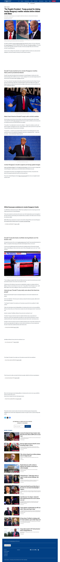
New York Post (16, 120)
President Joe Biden (32, 45)
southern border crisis (22, 242)
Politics (22, 1)
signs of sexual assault (23, 175)
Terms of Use (5, 555)
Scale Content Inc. (12, 541)
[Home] (7, 1)
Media (50, 1)
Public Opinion (41, 1)
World (31, 1)
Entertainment (27, 1)
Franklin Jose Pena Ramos (22, 167)
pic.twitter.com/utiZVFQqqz (25, 221)
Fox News (19, 78)
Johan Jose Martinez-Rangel (9, 167)
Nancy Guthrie (32, 3)
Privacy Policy (6, 552)
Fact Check (35, 1)
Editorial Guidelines (6, 551)
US (18, 1)
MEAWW (5, 541)
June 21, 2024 (17, 224)
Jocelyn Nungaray (8, 45)
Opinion (46, 1)
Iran (28, 3)
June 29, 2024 (16, 327)
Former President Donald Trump (19, 43)
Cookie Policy (6, 554)
